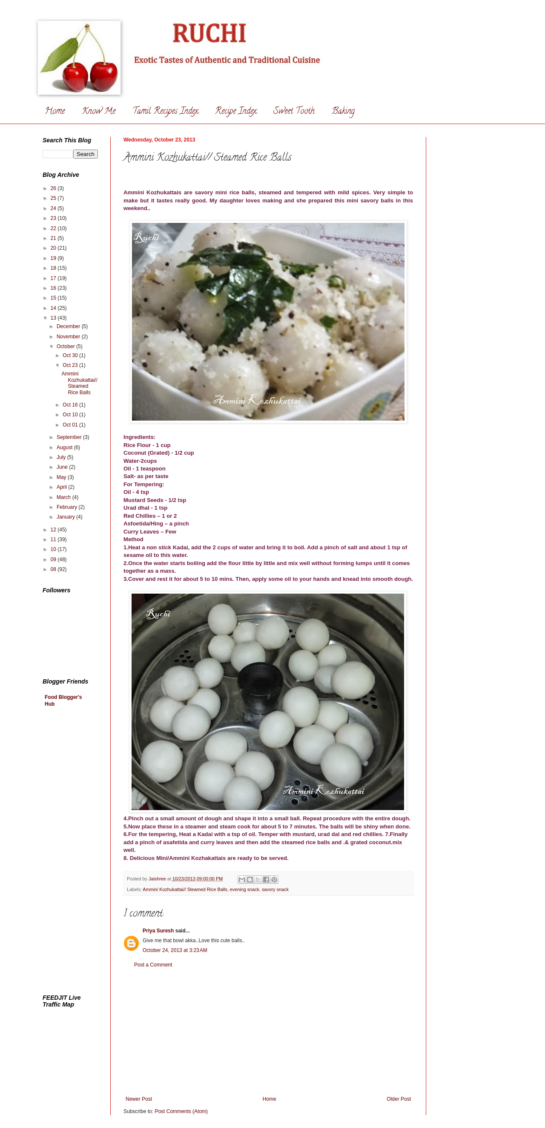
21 (54, 238)
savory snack (275, 889)
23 (54, 218)
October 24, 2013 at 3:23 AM (175, 950)
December (69, 326)
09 (54, 560)
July (62, 457)
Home (55, 111)
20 (54, 248)
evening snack (244, 889)
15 (54, 298)
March (64, 497)
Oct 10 (71, 415)
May (62, 477)
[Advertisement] (268, 1032)
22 (54, 228)
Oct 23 (71, 365)
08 (54, 569)
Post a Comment (153, 965)
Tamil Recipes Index (165, 111)
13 (54, 318)
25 (54, 198)
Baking (343, 111)
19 (54, 258)
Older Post (399, 1099)
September (70, 437)
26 (54, 188)
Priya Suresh (158, 931)
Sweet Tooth (294, 111)
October (66, 346)
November (69, 337)
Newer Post (139, 1099)
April (62, 487)
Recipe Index (235, 111)
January (66, 517)
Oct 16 (71, 405)
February (67, 507)
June (63, 467)
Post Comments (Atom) (181, 1111)
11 (54, 539)
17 (54, 278)
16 (54, 288)
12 (54, 530)
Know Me (98, 111)
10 (54, 549)
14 (54, 308)
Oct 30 (71, 355)
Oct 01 (71, 425)
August (65, 447)
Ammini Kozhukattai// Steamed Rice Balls (185, 889)
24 (54, 208)
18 (54, 268)
